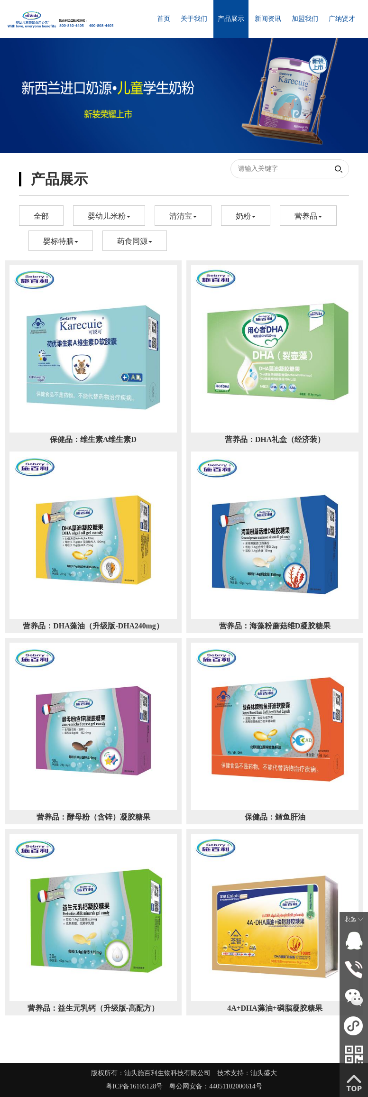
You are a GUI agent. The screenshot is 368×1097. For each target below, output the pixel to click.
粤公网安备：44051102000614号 (215, 1086)
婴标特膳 (60, 241)
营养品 (308, 216)
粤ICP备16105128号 (137, 1086)
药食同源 (134, 241)
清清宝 (183, 216)
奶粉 (246, 216)
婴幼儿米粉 (109, 216)
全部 (41, 216)
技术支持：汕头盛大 (250, 1073)
